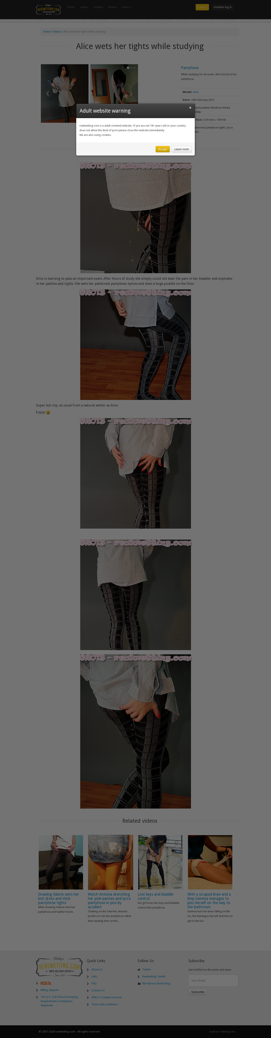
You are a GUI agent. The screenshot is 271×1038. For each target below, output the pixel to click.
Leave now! (181, 149)
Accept (162, 149)
